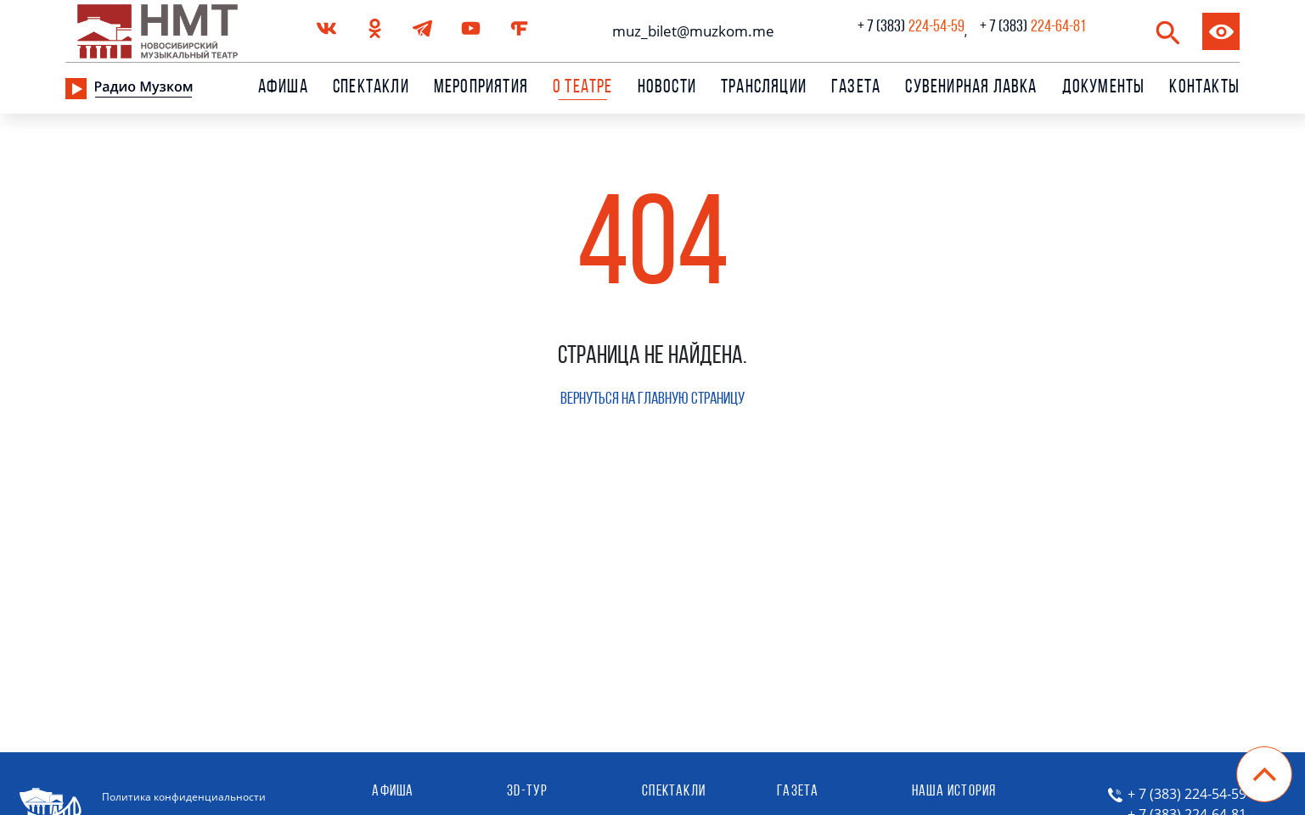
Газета (855, 88)
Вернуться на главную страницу (652, 399)
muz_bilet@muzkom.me (689, 31)
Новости (667, 88)
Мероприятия (481, 88)
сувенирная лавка (971, 88)
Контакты (1204, 88)
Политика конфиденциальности (184, 797)
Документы (1103, 88)
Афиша (283, 88)
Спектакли (371, 88)
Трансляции (764, 88)
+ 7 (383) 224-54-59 (1187, 793)
